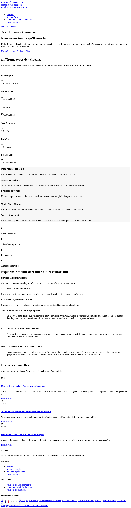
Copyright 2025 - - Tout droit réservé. (24, 505)
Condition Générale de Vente (19, 19)
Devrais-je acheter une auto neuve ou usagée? (22, 434)
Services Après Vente (16, 471)
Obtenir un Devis (8, 26)
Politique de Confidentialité (19, 485)
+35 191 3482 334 (86, 500)
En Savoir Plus (23, 51)
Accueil (10, 14)
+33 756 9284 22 (69, 500)
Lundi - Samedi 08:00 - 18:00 (14, 7)
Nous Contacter (13, 22)
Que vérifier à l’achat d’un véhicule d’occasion (23, 386)
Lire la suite (6, 399)
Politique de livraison (16, 490)
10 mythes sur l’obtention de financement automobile (26, 411)
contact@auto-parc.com (11, 5)
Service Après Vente (15, 17)
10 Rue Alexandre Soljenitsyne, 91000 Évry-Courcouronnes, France (31, 500)
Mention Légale (14, 469)
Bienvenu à (13, 2)
